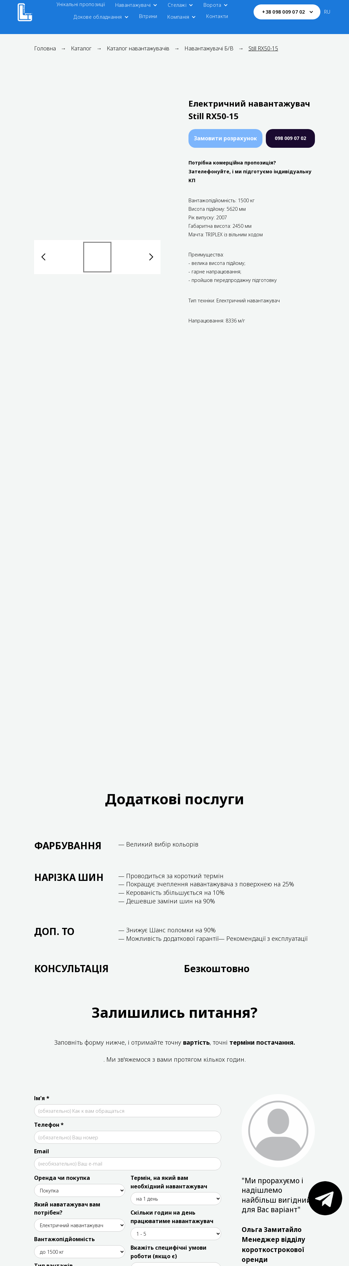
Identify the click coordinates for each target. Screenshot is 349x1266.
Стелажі (177, 5)
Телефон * (49, 1124)
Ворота (212, 5)
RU (327, 12)
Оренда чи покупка (62, 1178)
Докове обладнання (98, 17)
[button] (136, 5)
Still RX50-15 (263, 48)
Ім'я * (41, 1098)
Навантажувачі (133, 5)
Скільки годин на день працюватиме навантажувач (172, 1217)
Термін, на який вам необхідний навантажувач (169, 1182)
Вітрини (148, 16)
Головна (45, 48)
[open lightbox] (97, 165)
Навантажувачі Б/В (208, 48)
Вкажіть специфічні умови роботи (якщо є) (169, 1252)
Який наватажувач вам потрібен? (67, 1209)
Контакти (217, 16)
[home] (25, 12)
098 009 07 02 (290, 138)
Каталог (81, 48)
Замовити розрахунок (225, 138)
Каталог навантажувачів (138, 48)
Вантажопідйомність (64, 1239)
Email (41, 1151)
